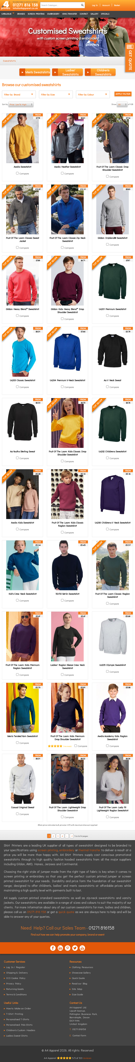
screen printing (48, 850)
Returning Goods (15, 988)
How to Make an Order (18, 1008)
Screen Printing (36, 13)
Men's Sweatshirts (37, 72)
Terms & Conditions (16, 994)
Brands (21, 13)
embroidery (66, 850)
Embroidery (53, 13)
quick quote (66, 912)
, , (83, 1017)
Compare (24, 173)
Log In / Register (15, 967)
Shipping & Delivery (17, 972)
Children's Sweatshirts (103, 72)
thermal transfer (89, 850)
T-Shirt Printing (14, 1013)
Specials (105, 13)
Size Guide (77, 994)
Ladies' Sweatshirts (70, 72)
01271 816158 (101, 928)
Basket (117, 5)
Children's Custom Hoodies (20, 1030)
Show (122, 104)
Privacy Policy (13, 983)
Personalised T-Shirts (17, 1019)
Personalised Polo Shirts (19, 1024)
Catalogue (6, 13)
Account (106, 5)
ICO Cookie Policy (15, 978)
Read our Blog (79, 983)
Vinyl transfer (69, 13)
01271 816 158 (36, 912)
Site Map (77, 988)
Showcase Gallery (81, 972)
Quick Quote (78, 978)
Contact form (79, 1035)
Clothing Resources (82, 967)
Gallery (94, 13)
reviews (87, 1057)
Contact (84, 13)
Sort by (18, 104)
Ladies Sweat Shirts (17, 1035)
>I (72, 835)
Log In (95, 5)
